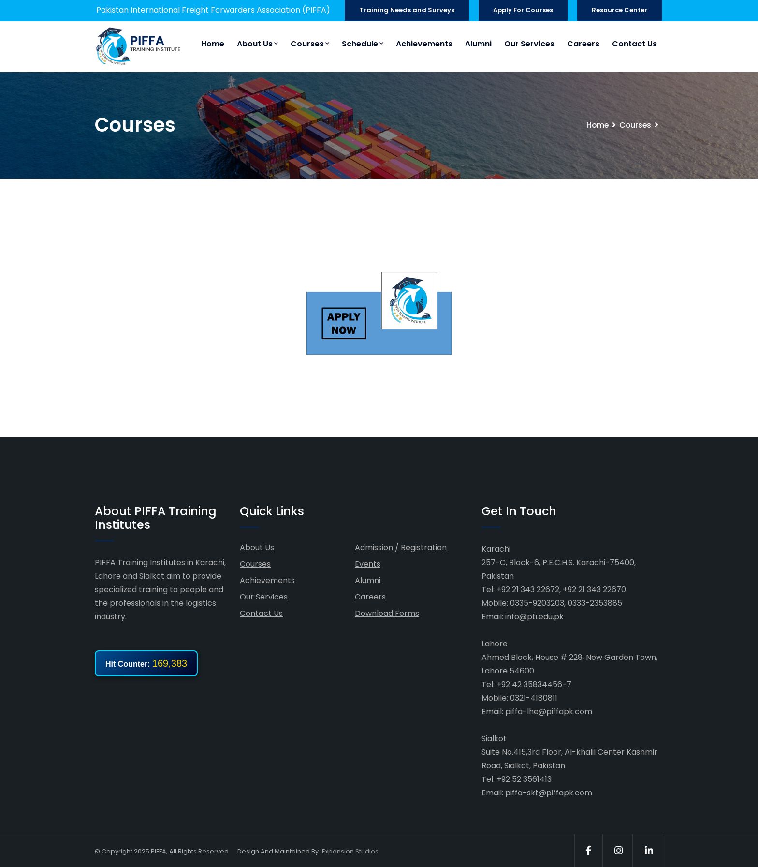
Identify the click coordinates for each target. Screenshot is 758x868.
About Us (257, 43)
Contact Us (634, 43)
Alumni (478, 43)
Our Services (529, 43)
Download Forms (387, 613)
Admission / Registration (401, 547)
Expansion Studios (350, 851)
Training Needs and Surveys (406, 10)
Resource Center (619, 10)
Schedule (362, 43)
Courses (310, 43)
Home (212, 43)
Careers (583, 43)
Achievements (424, 43)
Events (367, 563)
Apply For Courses (523, 10)
